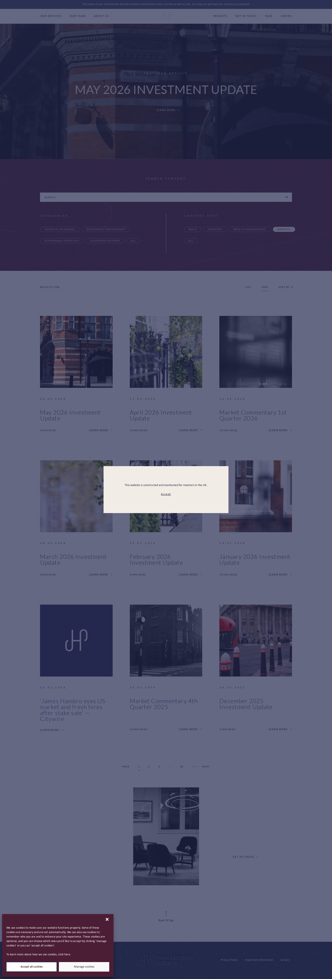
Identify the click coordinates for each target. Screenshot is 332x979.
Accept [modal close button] (166, 494)
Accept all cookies (32, 966)
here (67, 954)
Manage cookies (84, 966)
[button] (107, 919)
